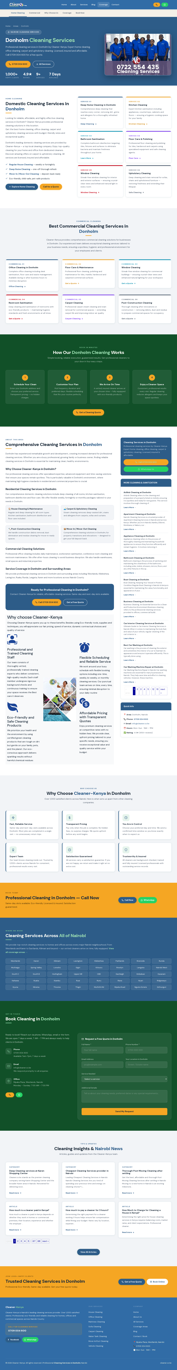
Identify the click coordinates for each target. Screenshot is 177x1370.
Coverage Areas (140, 1326)
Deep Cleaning (89, 124)
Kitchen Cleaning (138, 124)
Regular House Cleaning (21, 164)
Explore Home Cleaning (22, 186)
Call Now (127, 900)
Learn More (87, 158)
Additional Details (89, 1088)
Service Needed (88, 1074)
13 (157, 689)
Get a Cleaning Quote (88, 412)
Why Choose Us (51, 13)
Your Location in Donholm (137, 1059)
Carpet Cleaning (74, 318)
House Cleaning (95, 1312)
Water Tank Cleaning (97, 1336)
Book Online (157, 1282)
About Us (137, 1317)
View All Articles (88, 1252)
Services (84, 4)
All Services (43, 64)
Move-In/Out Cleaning (98, 1341)
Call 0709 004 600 (46, 602)
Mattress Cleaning (96, 1321)
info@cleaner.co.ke (140, 723)
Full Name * (86, 1044)
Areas (15, 26)
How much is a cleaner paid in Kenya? (29, 1210)
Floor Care (135, 158)
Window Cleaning (90, 192)
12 (153, 689)
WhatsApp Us (146, 469)
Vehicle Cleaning (95, 1346)
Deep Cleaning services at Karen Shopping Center (26, 1172)
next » (163, 691)
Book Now (80, 13)
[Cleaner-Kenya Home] (18, 4)
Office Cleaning (17, 286)
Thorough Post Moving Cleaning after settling (142, 1172)
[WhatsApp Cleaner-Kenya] (164, 5)
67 (34, 1241)
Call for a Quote (51, 186)
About (73, 4)
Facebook (13, 1339)
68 (39, 1241)
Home (64, 4)
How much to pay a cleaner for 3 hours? (87, 1210)
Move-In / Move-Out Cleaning (24, 174)
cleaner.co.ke (165, 1363)
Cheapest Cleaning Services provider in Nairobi (87, 1172)
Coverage (103, 4)
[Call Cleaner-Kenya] (156, 5)
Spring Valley (36, 967)
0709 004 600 (18, 64)
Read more (15, 1193)
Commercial (34, 13)
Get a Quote (72, 283)
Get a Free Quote (75, 602)
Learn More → (130, 507)
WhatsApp (147, 900)
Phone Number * (133, 1044)
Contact (115, 4)
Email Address (88, 1059)
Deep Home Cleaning (19, 169)
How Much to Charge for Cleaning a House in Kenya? (141, 1211)
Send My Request (124, 1111)
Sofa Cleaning (136, 192)
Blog (93, 4)
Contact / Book (140, 1336)
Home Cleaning (18, 13)
